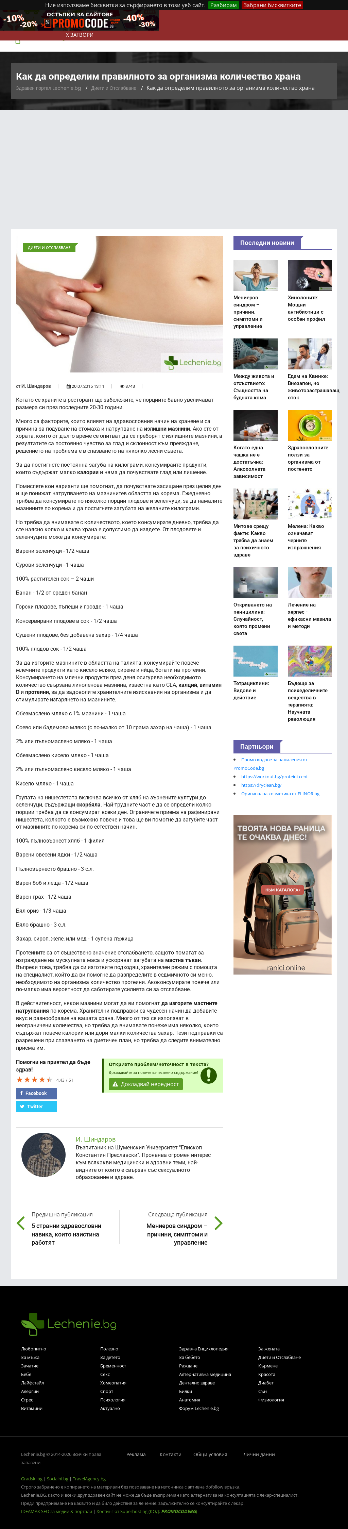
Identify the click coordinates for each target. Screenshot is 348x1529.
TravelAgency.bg (89, 1479)
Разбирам (223, 5)
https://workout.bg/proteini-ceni (274, 777)
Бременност (113, 1366)
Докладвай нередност (145, 1084)
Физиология (271, 1400)
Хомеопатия (113, 1383)
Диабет (266, 1383)
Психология (112, 1400)
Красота (266, 1374)
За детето (110, 1357)
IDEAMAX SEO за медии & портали (57, 1511)
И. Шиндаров (36, 386)
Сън (262, 1391)
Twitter (31, 1106)
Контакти (170, 1454)
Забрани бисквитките (272, 5)
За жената (269, 1349)
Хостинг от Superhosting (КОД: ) (147, 1511)
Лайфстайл (32, 1383)
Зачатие (29, 1366)
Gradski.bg (31, 1479)
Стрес (27, 1400)
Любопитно (33, 1349)
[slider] (34, 1079)
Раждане (188, 1366)
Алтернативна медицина (205, 1374)
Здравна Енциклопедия (203, 1349)
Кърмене (268, 1366)
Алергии (30, 1391)
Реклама (136, 1454)
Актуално (110, 1408)
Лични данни (259, 1454)
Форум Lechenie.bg (199, 1408)
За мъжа (30, 1357)
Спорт (106, 1391)
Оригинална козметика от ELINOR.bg (280, 794)
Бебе (26, 1374)
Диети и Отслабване (113, 88)
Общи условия (210, 1454)
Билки (185, 1391)
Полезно (109, 1349)
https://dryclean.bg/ (261, 785)
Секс (105, 1374)
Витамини (31, 1408)
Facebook (33, 1093)
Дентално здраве (197, 1383)
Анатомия (189, 1400)
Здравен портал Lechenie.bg (48, 88)
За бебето (189, 1357)
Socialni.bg (57, 1479)
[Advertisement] (174, 161)
